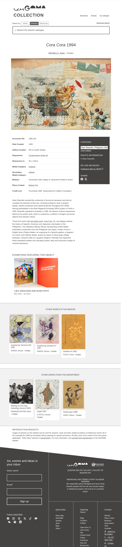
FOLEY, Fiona (68, 355)
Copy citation (86, 150)
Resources (44, 23)
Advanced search (103, 23)
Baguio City (33, 185)
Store (58, 523)
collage (31, 172)
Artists (94, 16)
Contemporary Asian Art (38, 155)
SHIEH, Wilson (69, 415)
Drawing (32, 167)
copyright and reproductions (82, 438)
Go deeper (104, 16)
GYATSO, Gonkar (43, 415)
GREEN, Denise (17, 351)
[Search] (61, 30)
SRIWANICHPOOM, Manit (21, 411)
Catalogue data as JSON (91, 169)
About (58, 528)
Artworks (84, 16)
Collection (29, 15)
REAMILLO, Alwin (57, 53)
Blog (57, 526)
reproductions (45, 438)
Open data (60, 515)
